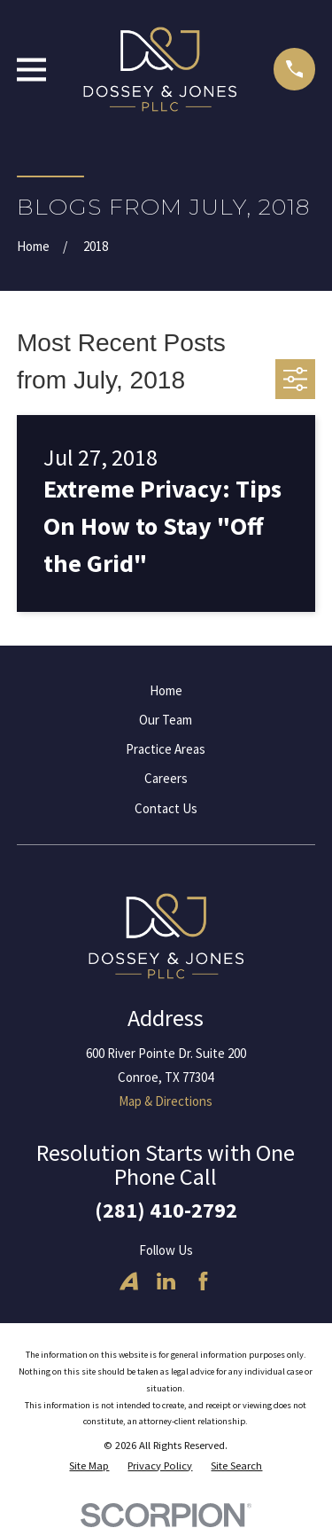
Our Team (165, 719)
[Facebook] (203, 1281)
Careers (166, 778)
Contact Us (166, 808)
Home (166, 690)
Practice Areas (165, 748)
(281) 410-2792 (166, 1210)
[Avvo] (129, 1281)
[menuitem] (89, 1466)
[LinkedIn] (166, 1281)
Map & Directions (165, 1101)
